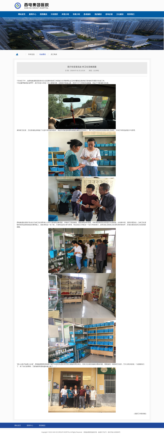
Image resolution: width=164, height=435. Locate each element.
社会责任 (42, 54)
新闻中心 (30, 425)
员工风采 (54, 54)
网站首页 (18, 425)
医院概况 (42, 425)
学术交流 (31, 54)
